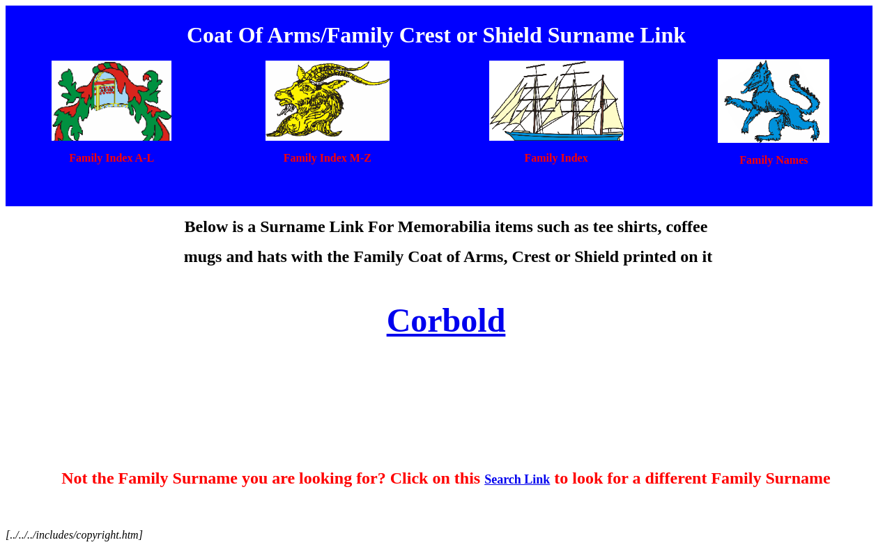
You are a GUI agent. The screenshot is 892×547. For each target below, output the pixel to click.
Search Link (517, 479)
